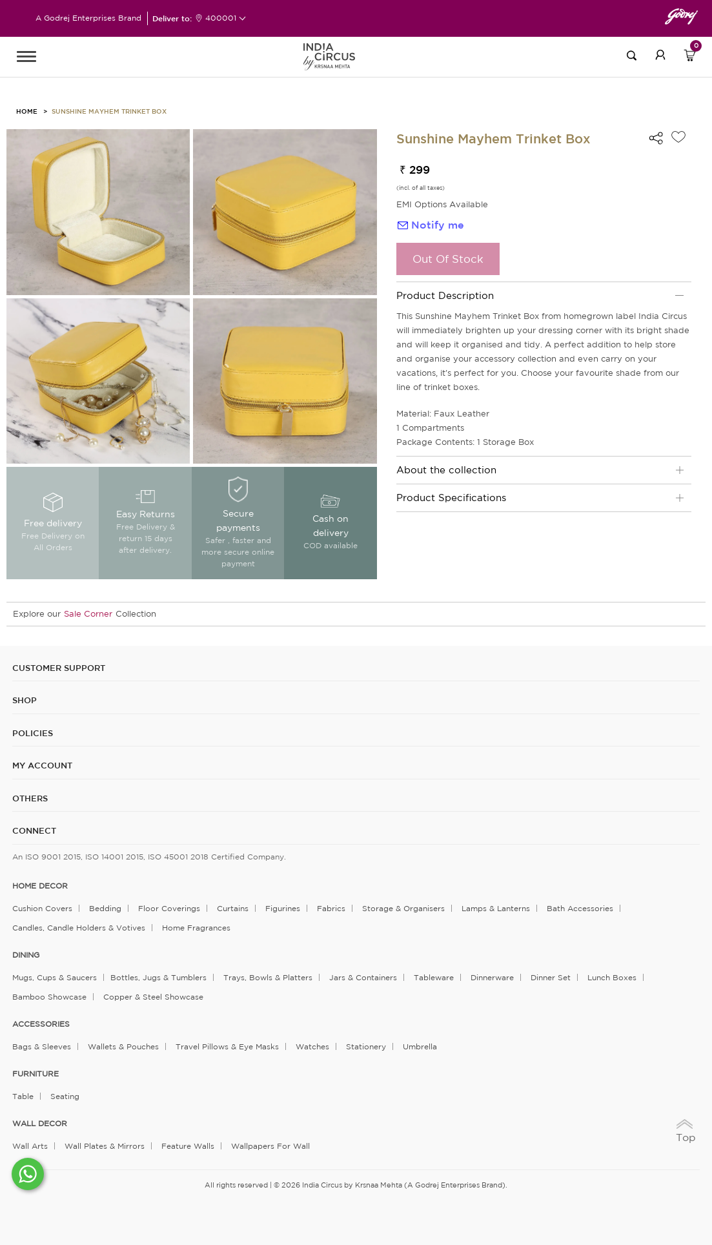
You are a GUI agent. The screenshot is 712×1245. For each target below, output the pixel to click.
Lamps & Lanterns (496, 908)
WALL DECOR (39, 1123)
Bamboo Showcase (49, 996)
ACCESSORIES (41, 1024)
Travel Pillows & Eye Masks (227, 1046)
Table (23, 1096)
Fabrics (331, 908)
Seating (64, 1096)
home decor (40, 886)
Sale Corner (88, 614)
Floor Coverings (169, 908)
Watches (312, 1046)
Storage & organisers (403, 908)
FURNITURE (35, 1074)
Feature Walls (187, 1145)
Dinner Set (551, 977)
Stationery (366, 1046)
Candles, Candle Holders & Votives (78, 927)
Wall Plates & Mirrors (105, 1145)
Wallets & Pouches (123, 1046)
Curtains (233, 908)
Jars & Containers (363, 977)
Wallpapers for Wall (270, 1145)
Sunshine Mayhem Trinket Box (109, 111)
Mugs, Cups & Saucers (54, 977)
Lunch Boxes (611, 977)
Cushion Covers (42, 908)
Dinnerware (492, 977)
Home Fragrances (196, 927)
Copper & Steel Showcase (153, 996)
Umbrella (420, 1046)
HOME (26, 111)
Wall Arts (30, 1145)
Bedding (105, 908)
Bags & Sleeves (41, 1046)
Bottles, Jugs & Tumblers (158, 977)
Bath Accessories (580, 908)
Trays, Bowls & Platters (267, 977)
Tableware (434, 977)
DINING (25, 955)
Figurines (282, 908)
